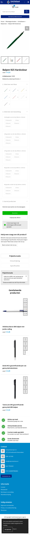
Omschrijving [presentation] (15, 261)
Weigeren (15, 529)
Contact (3, 487)
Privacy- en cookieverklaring (8, 508)
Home (2, 21)
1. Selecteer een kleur (9, 84)
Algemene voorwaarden (7, 505)
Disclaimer (4, 510)
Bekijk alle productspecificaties (11, 79)
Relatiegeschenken (11, 21)
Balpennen (4, 23)
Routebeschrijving (6, 494)
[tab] (15, 256)
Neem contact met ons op (9, 245)
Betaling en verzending (7, 492)
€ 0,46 (6, 332)
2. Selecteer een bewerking (11, 112)
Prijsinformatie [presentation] (15, 256)
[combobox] (12, 11)
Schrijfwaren (21, 21)
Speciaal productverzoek (15, 16)
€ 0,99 (6, 371)
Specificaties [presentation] (15, 266)
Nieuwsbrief (4, 489)
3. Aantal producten (9, 201)
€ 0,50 (6, 410)
